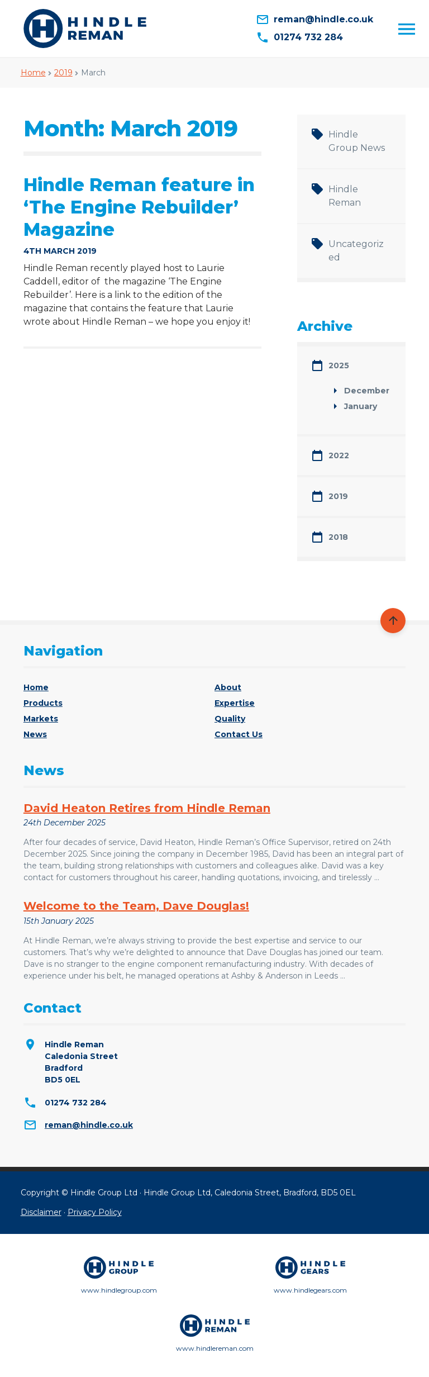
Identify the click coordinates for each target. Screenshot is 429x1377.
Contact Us (238, 734)
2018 (338, 537)
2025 (338, 365)
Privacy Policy (95, 1212)
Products (43, 703)
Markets (40, 719)
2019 (63, 73)
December (366, 391)
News (35, 734)
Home (33, 73)
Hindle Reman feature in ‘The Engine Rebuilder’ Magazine (139, 207)
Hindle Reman (344, 196)
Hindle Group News (356, 141)
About (227, 687)
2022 (338, 455)
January (360, 406)
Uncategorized (356, 251)
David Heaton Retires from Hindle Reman (146, 808)
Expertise (234, 703)
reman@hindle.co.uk (89, 1125)
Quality (229, 719)
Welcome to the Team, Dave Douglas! (136, 906)
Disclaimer (41, 1212)
